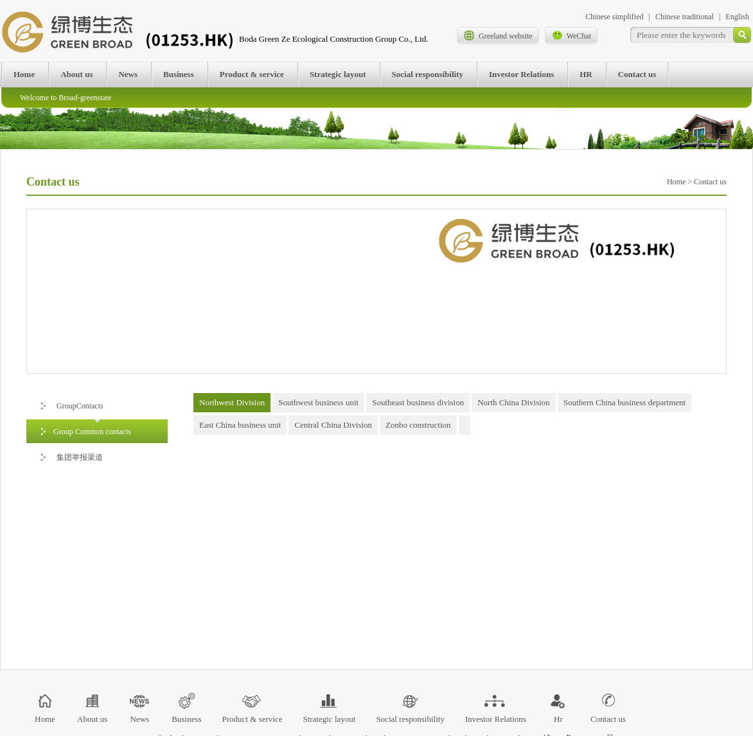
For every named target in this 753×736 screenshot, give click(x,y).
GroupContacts (71, 402)
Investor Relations (521, 74)
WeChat (571, 35)
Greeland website (498, 35)
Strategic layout (338, 74)
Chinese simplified (614, 16)
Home (24, 74)
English (737, 16)
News (127, 74)
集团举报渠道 (71, 453)
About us (76, 74)
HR (586, 74)
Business (178, 74)
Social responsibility (427, 74)
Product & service (252, 74)
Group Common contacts (85, 428)
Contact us (637, 74)
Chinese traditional (684, 16)
